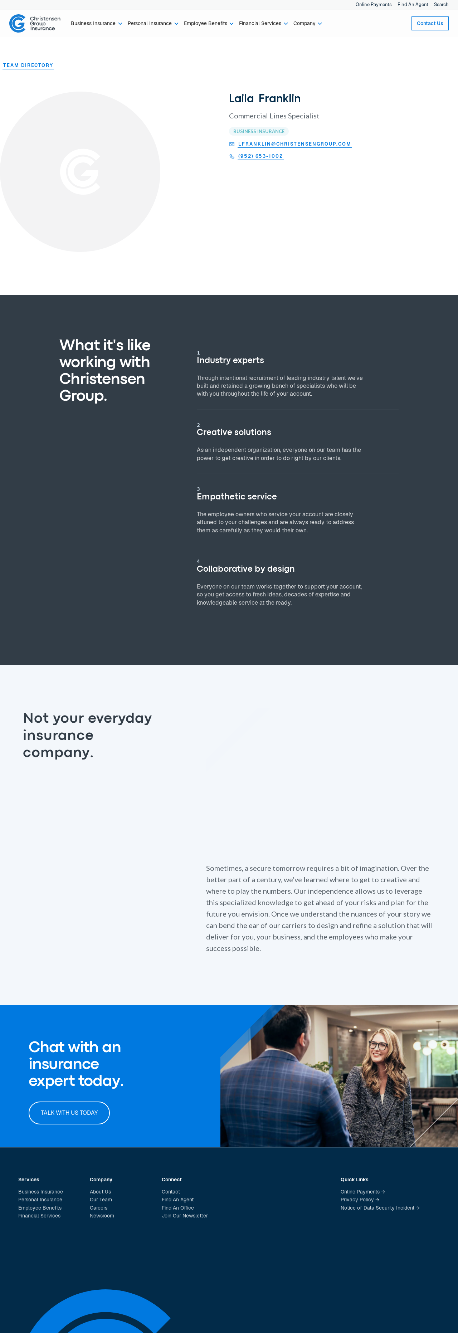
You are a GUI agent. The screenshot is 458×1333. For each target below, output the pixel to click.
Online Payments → (363, 1191)
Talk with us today (69, 1113)
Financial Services (39, 1215)
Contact (171, 1191)
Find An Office (178, 1208)
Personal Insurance (40, 1199)
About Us (100, 1191)
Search (441, 4)
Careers (98, 1208)
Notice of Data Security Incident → (380, 1208)
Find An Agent (413, 4)
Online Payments (374, 4)
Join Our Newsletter (185, 1215)
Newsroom (102, 1215)
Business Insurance (40, 1191)
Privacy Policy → (360, 1199)
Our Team (101, 1199)
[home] (35, 23)
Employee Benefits (40, 1208)
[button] (97, 23)
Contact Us (430, 23)
